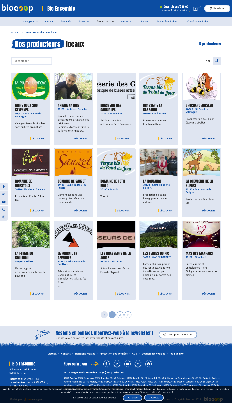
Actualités (66, 21)
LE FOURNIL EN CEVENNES (73, 255)
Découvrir (39, 138)
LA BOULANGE (152, 181)
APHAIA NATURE (68, 105)
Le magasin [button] (28, 21)
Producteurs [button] (104, 21)
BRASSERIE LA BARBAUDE (158, 107)
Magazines (127, 21)
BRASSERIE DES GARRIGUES (116, 107)
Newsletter (217, 8)
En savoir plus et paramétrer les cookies (94, 397)
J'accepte (154, 397)
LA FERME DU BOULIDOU (30, 255)
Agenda (48, 21)
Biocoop (144, 21)
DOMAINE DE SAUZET (72, 181)
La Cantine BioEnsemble (170, 21)
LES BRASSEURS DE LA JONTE (116, 255)
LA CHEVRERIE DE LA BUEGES (201, 183)
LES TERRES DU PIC (156, 253)
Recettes (84, 21)
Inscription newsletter (178, 334)
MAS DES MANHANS (199, 253)
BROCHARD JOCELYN (199, 105)
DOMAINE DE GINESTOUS (30, 183)
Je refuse (133, 397)
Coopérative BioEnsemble (200, 21)
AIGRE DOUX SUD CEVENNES (30, 107)
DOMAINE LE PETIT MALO (116, 183)
